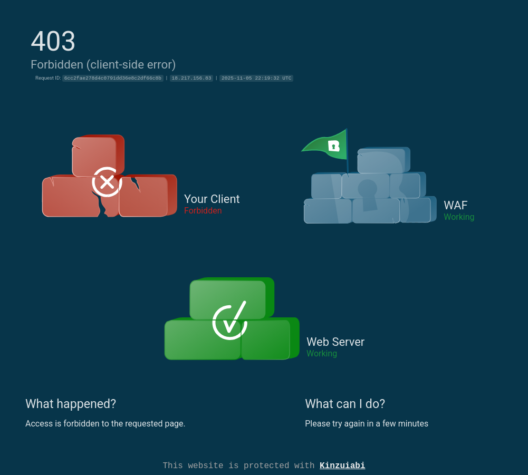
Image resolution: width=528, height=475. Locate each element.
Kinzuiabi (342, 465)
